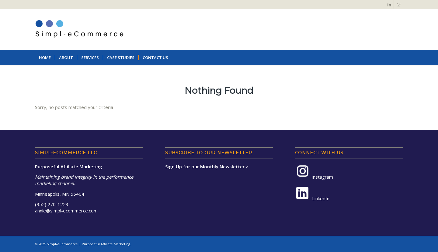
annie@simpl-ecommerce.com (66, 211)
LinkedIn (312, 194)
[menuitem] (45, 57)
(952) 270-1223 (51, 204)
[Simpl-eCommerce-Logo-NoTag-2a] (79, 29)
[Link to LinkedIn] (389, 4)
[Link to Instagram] (398, 4)
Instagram (314, 171)
